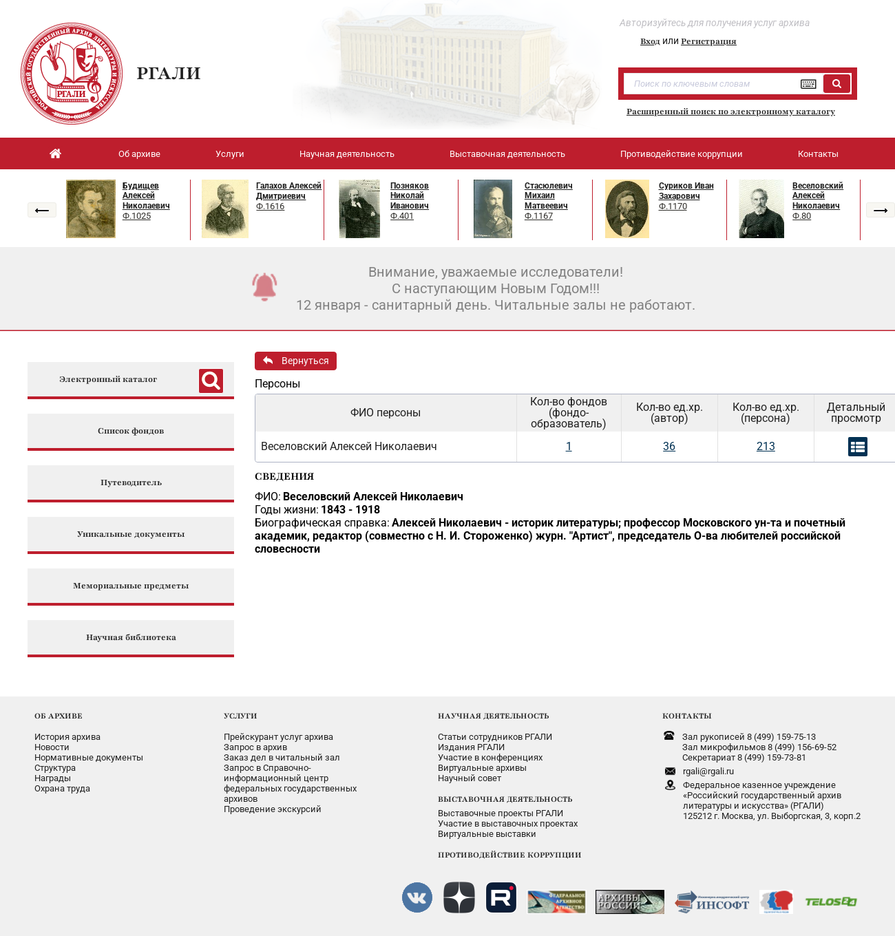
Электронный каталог (108, 379)
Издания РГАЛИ (471, 747)
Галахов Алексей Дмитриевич (289, 191)
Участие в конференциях (490, 757)
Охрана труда (62, 788)
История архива (67, 737)
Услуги (229, 154)
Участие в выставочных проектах (508, 823)
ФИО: (268, 496)
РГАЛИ (168, 73)
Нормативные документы (88, 757)
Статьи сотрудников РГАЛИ (495, 737)
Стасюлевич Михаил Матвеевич (549, 196)
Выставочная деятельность (507, 154)
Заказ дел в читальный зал (282, 757)
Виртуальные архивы (482, 768)
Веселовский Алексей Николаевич (817, 196)
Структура (55, 768)
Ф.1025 (137, 216)
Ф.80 (801, 216)
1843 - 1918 (350, 509)
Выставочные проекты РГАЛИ (500, 813)
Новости (52, 747)
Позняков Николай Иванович (409, 196)
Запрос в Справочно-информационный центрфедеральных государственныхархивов (290, 783)
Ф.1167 (539, 216)
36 (669, 446)
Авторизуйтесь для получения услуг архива (715, 22)
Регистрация (709, 41)
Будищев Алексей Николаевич (146, 196)
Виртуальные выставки (487, 834)
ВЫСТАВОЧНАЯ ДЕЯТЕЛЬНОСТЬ (505, 799)
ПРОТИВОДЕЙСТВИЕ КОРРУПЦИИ (510, 854)
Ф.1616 (270, 206)
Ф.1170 (673, 206)
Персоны (277, 383)
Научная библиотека (131, 637)
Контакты (818, 154)
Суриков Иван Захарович (686, 191)
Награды (52, 778)
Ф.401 (402, 216)
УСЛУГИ (240, 715)
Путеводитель (131, 483)
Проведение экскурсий (273, 809)
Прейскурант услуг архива (278, 737)
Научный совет (469, 778)
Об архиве (139, 154)
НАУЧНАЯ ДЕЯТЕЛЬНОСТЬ (493, 715)
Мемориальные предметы (131, 586)
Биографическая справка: (322, 522)
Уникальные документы (131, 534)
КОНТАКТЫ (687, 715)
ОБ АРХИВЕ (58, 715)
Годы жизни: (287, 509)
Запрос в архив (255, 747)
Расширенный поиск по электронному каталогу (730, 111)
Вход (650, 41)
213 (766, 446)
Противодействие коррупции (681, 154)
